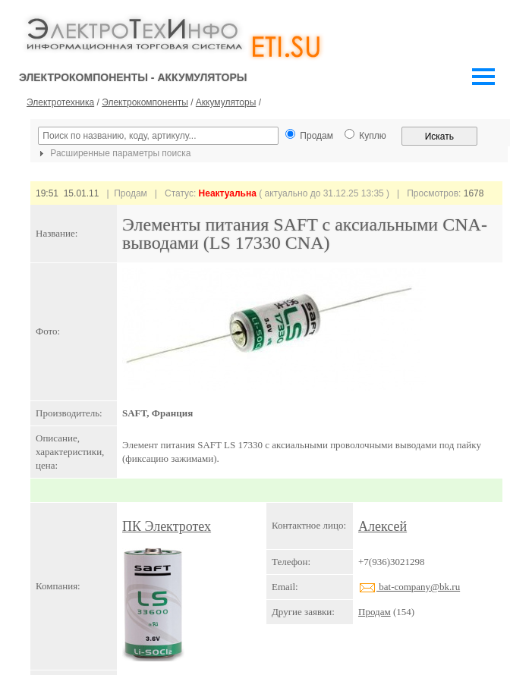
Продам (374, 611)
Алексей (382, 526)
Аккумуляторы (226, 102)
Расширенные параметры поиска (113, 153)
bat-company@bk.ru (409, 586)
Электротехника (60, 102)
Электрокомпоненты (145, 102)
